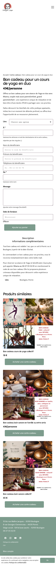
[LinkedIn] (20, 538)
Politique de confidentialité (10, 542)
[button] (53, 7)
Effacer (6, 221)
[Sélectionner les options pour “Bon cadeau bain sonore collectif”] (24, 504)
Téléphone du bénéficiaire (14, 163)
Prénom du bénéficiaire (12, 154)
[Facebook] (5, 538)
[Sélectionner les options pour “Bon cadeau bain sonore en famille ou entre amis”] (24, 433)
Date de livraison (10, 211)
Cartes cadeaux (15, 74)
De (5, 172)
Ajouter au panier (20, 227)
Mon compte (8, 551)
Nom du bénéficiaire (11, 145)
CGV (4, 545)
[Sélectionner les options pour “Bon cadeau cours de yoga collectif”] (24, 362)
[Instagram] (10, 538)
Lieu (5, 121)
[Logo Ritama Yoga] (8, 7)
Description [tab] (28, 238)
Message (6, 186)
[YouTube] (15, 538)
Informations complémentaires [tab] (28, 241)
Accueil (5, 74)
